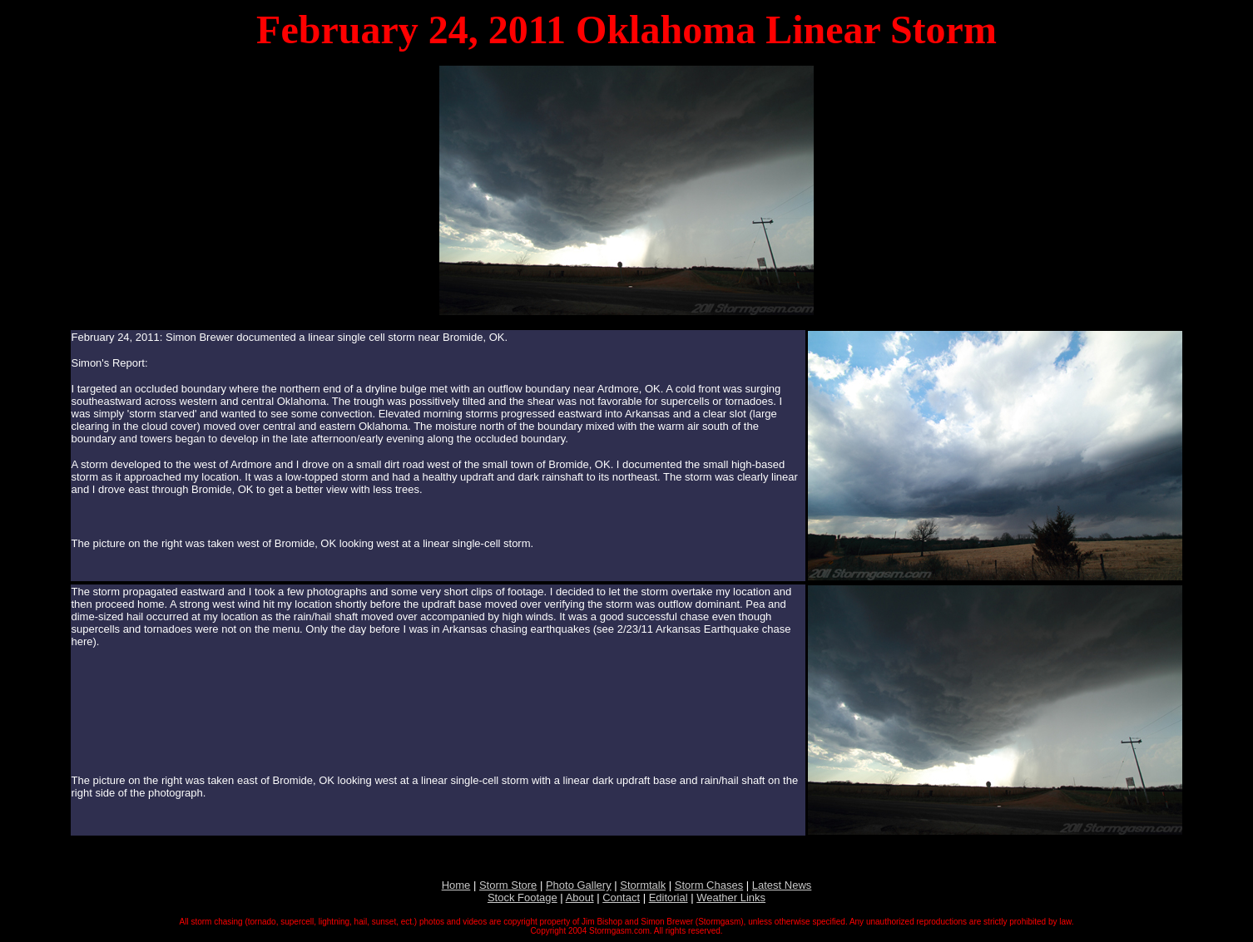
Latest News (782, 885)
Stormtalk (643, 885)
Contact (621, 897)
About (580, 897)
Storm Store (508, 885)
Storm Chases (709, 885)
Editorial (668, 897)
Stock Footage (522, 897)
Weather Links (730, 897)
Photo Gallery (579, 885)
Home (456, 885)
